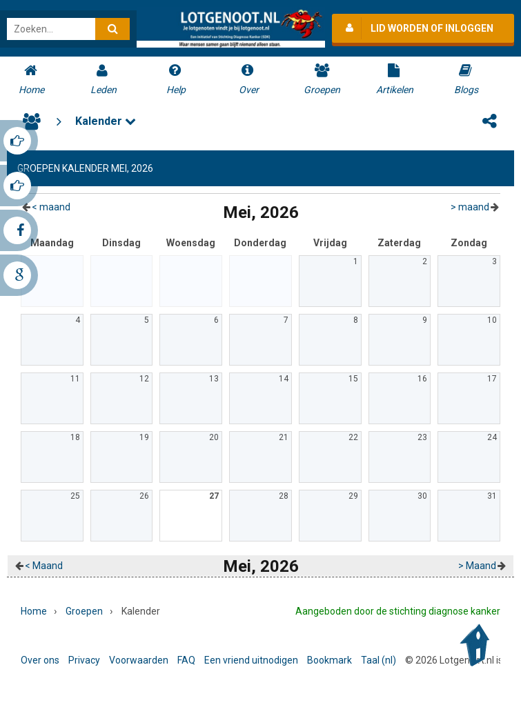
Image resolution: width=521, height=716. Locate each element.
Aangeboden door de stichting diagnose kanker (397, 611)
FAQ (186, 660)
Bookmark (329, 660)
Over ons (40, 660)
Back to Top (478, 646)
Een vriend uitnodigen (251, 660)
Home (34, 611)
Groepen (84, 611)
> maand (470, 206)
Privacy (84, 660)
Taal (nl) (378, 660)
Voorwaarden (138, 660)
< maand (51, 206)
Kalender (105, 121)
